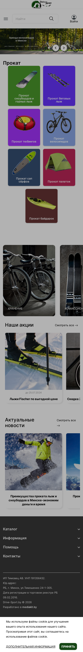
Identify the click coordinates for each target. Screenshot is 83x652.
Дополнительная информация (30, 646)
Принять (68, 646)
